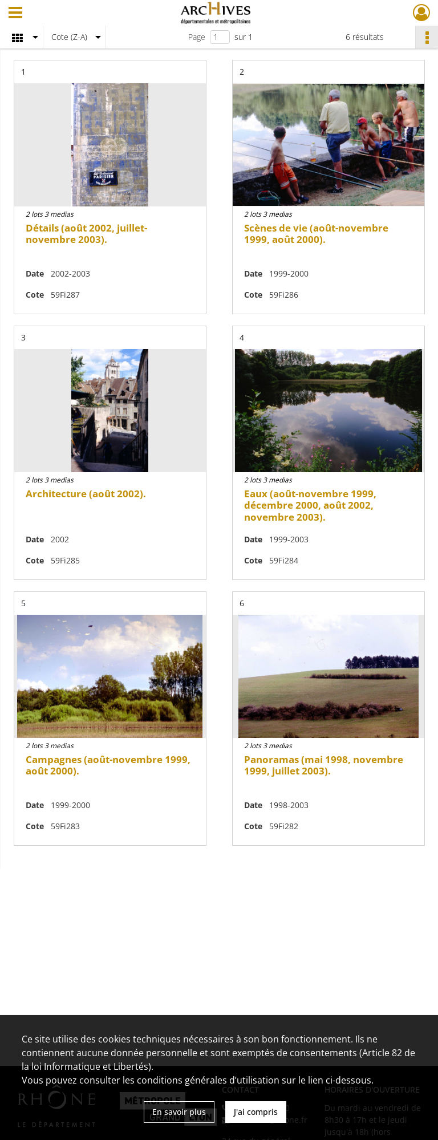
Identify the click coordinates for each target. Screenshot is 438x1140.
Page (196, 36)
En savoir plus (179, 1111)
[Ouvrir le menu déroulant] (15, 14)
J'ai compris (256, 1111)
